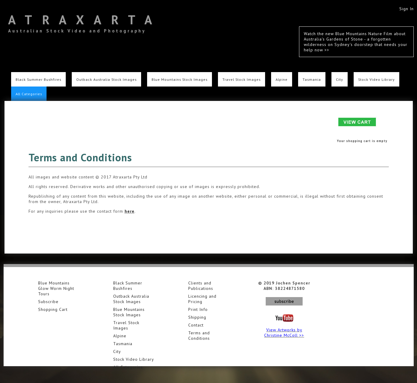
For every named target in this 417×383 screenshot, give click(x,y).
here (129, 211)
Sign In (406, 8)
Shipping (197, 317)
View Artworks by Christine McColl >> (284, 332)
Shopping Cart (53, 309)
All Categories (29, 93)
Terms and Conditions (199, 335)
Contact (196, 325)
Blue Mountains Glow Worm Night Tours (56, 288)
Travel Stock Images (241, 79)
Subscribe (48, 301)
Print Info (198, 309)
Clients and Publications (200, 285)
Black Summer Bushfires (38, 79)
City (339, 79)
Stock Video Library (376, 79)
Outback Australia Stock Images (106, 79)
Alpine (282, 79)
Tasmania (312, 79)
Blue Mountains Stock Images (179, 79)
